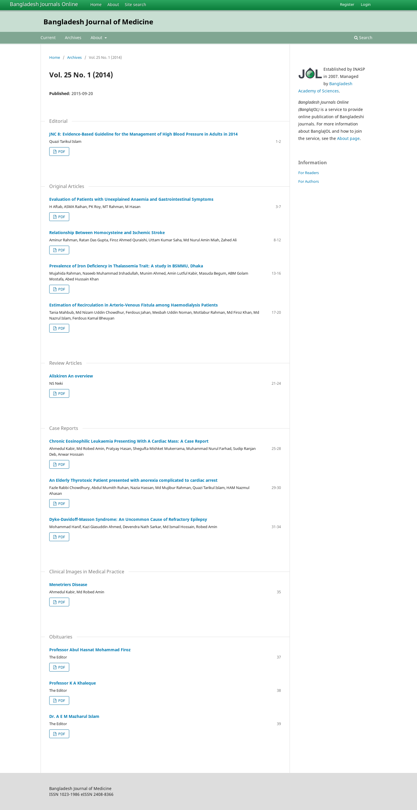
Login (366, 4)
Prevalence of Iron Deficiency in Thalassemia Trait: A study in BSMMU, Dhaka (126, 266)
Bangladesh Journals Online (44, 4)
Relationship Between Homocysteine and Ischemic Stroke (107, 232)
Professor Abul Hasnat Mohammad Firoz (90, 649)
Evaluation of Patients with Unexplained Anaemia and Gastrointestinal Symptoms (131, 199)
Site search (135, 4)
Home (96, 4)
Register (347, 4)
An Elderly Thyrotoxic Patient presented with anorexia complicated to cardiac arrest (133, 480)
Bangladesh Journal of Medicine (98, 21)
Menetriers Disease (68, 584)
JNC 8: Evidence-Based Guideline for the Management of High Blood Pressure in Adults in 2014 (143, 134)
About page (348, 138)
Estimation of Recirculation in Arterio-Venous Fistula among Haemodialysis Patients (133, 305)
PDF (61, 151)
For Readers (308, 172)
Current (48, 37)
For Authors (308, 181)
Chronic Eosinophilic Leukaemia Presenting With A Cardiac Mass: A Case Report (129, 441)
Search (363, 37)
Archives (73, 37)
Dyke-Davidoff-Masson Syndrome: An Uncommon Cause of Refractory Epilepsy (128, 519)
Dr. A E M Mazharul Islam (74, 716)
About (113, 4)
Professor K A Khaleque (72, 683)
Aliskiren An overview (71, 376)
